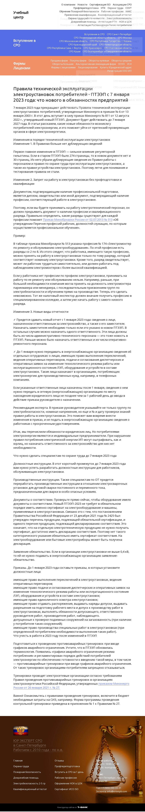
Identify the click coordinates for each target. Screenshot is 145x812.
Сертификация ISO (100, 4)
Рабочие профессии (112, 11)
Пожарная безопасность (27, 772)
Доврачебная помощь (83, 21)
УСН (129, 64)
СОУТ (128, 8)
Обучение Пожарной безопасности (79, 11)
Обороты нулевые (99, 60)
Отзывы (59, 760)
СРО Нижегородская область (115, 44)
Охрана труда (115, 8)
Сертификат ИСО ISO (66, 789)
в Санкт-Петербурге (29, 745)
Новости (82, 4)
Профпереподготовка (85, 8)
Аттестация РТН (107, 21)
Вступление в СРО (94, 34)
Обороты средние (121, 60)
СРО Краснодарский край (82, 44)
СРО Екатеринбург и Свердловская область (107, 51)
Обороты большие (63, 64)
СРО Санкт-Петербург (119, 34)
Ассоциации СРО (122, 4)
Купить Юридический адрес (116, 67)
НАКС (129, 11)
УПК (103, 8)
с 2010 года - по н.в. (46, 749)
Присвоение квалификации (80, 14)
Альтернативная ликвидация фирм (96, 64)
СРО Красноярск (93, 48)
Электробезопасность (119, 18)
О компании (68, 4)
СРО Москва (125, 37)
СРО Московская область (73, 41)
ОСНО (121, 64)
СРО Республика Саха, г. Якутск (64, 48)
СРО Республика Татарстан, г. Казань (111, 41)
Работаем (21, 749)
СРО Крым (74, 51)
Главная (18, 760)
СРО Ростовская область (118, 48)
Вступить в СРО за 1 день (69, 772)
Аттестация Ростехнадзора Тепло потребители (105, 25)
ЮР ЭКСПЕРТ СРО (27, 740)
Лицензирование (88, 67)
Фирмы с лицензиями (63, 67)
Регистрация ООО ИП (119, 70)
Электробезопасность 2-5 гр (29, 783)
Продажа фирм (59, 60)
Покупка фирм (78, 60)
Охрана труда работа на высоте (86, 18)
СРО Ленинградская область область (95, 37)
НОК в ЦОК (125, 21)
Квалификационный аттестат (115, 14)
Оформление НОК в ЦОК (68, 783)
